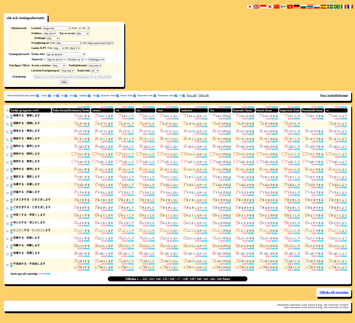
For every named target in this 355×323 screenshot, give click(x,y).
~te (56, 95)
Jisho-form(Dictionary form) (23, 95)
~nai (73, 95)
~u (182, 95)
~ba (95, 95)
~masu (45, 95)
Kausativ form (110, 95)
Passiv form (128, 95)
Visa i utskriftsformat (334, 95)
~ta (64, 95)
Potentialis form (167, 95)
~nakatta (84, 95)
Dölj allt (204, 95)
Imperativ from (147, 95)
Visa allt (191, 95)
